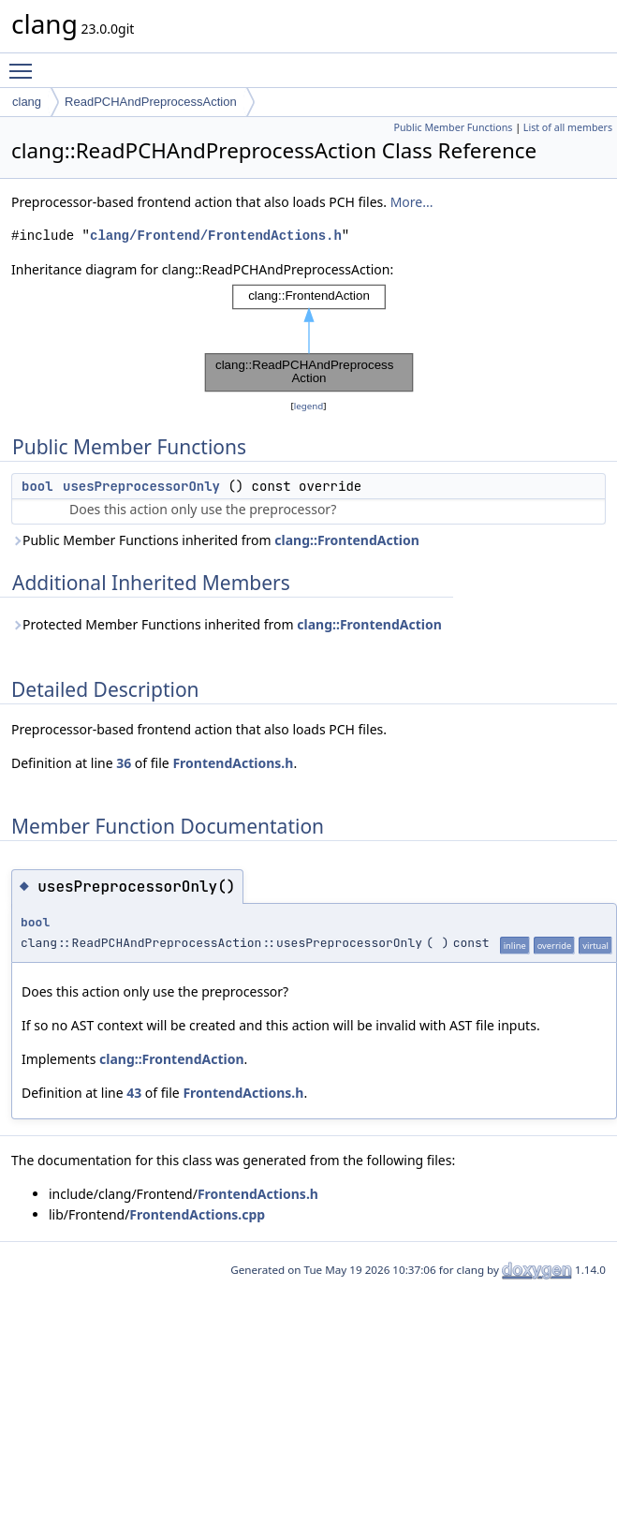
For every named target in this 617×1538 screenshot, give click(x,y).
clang (26, 102)
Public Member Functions (452, 127)
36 (123, 763)
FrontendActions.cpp (197, 1214)
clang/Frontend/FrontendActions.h (216, 235)
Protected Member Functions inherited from (226, 624)
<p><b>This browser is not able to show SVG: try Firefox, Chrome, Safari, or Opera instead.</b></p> (309, 338)
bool (37, 486)
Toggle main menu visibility (25, 62)
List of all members (567, 127)
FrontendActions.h (232, 763)
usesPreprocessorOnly (141, 486)
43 (133, 1093)
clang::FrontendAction (346, 540)
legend (309, 406)
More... (411, 202)
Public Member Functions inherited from (215, 540)
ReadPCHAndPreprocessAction (151, 102)
